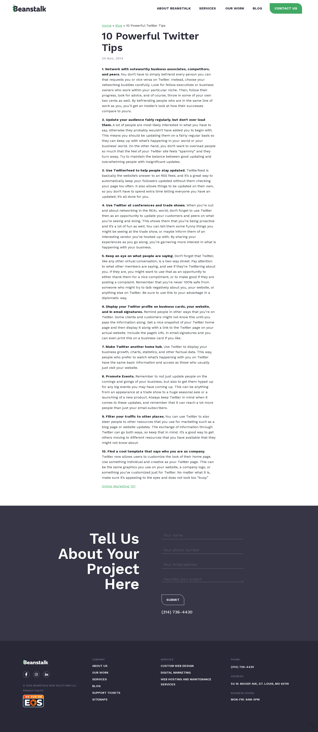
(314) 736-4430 (177, 612)
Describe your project (183, 579)
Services (207, 8)
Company (98, 659)
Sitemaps (100, 699)
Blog (257, 8)
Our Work (234, 8)
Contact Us (286, 8)
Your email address (180, 564)
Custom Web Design (177, 665)
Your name (173, 535)
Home (107, 26)
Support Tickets (106, 692)
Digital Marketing (176, 672)
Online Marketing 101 (118, 486)
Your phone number (182, 550)
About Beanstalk (174, 8)
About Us (100, 665)
